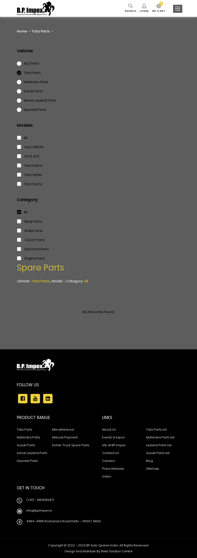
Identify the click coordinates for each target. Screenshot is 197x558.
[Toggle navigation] (177, 9)
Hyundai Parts (27, 461)
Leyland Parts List (159, 445)
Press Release (113, 468)
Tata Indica (29, 165)
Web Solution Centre (117, 551)
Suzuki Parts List (158, 453)
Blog (149, 461)
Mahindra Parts (28, 437)
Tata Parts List (156, 429)
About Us (109, 429)
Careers (108, 461)
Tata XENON (30, 147)
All (22, 137)
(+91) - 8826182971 (40, 500)
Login (144, 8)
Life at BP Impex (113, 445)
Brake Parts (30, 230)
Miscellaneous (63, 429)
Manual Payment (65, 437)
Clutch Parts (31, 240)
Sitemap (152, 468)
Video (106, 476)
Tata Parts (40, 31)
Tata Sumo (29, 184)
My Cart (158, 8)
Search (130, 8)
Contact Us (110, 453)
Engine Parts (31, 258)
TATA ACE (28, 156)
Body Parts (29, 221)
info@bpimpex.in (39, 510)
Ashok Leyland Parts (32, 453)
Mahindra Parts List (160, 437)
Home (22, 31)
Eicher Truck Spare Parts (70, 445)
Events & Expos (113, 437)
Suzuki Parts (26, 445)
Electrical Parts (33, 249)
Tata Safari (29, 174)
